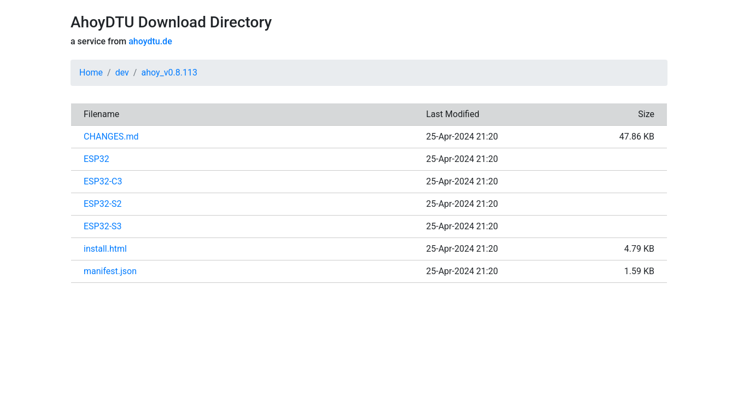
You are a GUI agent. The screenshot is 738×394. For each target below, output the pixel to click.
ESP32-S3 (103, 226)
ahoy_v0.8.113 (169, 72)
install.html (105, 249)
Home (91, 72)
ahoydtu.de (150, 41)
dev (122, 72)
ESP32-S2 (103, 204)
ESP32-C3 (103, 181)
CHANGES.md (111, 136)
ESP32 (96, 159)
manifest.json (110, 271)
